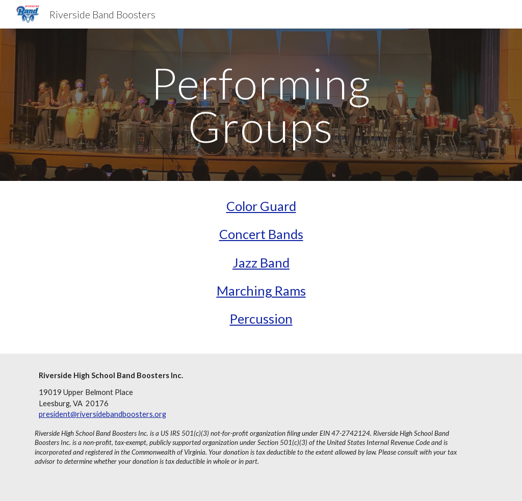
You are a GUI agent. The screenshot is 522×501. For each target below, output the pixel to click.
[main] (260, 104)
